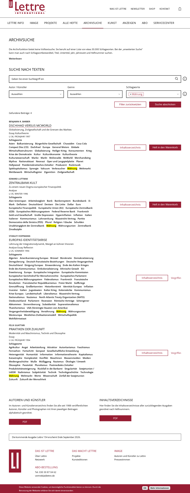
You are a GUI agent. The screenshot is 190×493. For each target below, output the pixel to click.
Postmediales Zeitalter (61, 365)
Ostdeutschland (17, 300)
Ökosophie (14, 365)
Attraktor (52, 347)
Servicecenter (163, 23)
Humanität (32, 354)
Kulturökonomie (51, 154)
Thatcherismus (17, 307)
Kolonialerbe (65, 290)
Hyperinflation (63, 215)
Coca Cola (81, 143)
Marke (35, 157)
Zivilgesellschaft (65, 172)
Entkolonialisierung (47, 268)
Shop (152, 8)
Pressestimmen (122, 459)
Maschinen (56, 357)
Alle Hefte (70, 23)
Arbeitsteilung (37, 347)
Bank (50, 200)
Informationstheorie (66, 354)
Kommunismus (28, 218)
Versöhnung (47, 311)
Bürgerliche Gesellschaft (48, 143)
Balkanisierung (25, 143)
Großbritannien (34, 286)
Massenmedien (72, 357)
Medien (87, 357)
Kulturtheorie (22, 133)
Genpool (40, 350)
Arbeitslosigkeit (36, 200)
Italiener (13, 218)
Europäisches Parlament (74, 275)
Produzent (61, 164)
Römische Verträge (64, 300)
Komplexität (30, 357)
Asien (12, 143)
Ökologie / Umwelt (76, 361)
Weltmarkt (85, 168)
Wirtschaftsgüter (33, 172)
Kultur (37, 154)
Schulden (79, 222)
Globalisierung (42, 150)
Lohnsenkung (45, 218)
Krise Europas (16, 293)
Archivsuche (93, 23)
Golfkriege (79, 282)
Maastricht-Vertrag (65, 218)
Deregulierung (16, 261)
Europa (46, 147)
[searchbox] (36, 94)
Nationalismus (16, 297)
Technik (52, 372)
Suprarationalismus (68, 304)
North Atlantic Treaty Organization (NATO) (62, 297)
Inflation (78, 215)
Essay (12, 133)
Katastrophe (15, 357)
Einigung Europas (34, 265)
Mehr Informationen (160, 488)
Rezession (46, 300)
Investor (13, 290)
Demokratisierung (83, 258)
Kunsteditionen (79, 459)
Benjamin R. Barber (19, 121)
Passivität (28, 365)
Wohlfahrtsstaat (17, 318)
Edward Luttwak (18, 178)
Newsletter (138, 8)
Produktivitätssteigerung (22, 368)
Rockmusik (75, 164)
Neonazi (40, 161)
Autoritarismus (67, 347)
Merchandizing (83, 157)
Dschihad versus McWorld (30, 126)
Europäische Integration (47, 272)
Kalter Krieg (50, 290)
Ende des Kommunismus (22, 268)
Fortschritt (28, 350)
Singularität (71, 368)
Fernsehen (14, 350)
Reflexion (28, 247)
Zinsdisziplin (15, 229)
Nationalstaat (26, 161)
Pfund (48, 222)
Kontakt (165, 8)
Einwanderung (53, 265)
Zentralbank (84, 225)
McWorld (68, 157)
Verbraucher (58, 168)
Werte (37, 375)
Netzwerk (40, 459)
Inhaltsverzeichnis (130, 147)
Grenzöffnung (16, 286)
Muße (34, 361)
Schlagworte (133, 87)
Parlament (33, 300)
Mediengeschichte (18, 361)
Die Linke (60, 204)
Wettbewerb (15, 172)
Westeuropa (15, 314)
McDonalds (55, 157)
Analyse (13, 190)
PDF (25, 421)
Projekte (50, 23)
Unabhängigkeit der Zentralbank (26, 225)
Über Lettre (41, 455)
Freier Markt (65, 282)
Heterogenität (16, 354)
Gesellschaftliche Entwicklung (63, 350)
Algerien (13, 258)
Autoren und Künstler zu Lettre (130, 455)
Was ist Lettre (118, 8)
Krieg (89, 150)
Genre (71, 87)
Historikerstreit (53, 286)
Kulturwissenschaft (19, 157)
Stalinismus (24, 372)
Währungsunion (67, 225)
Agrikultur (14, 347)
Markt (44, 157)
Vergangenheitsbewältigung (24, 311)
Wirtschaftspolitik (67, 314)
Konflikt (43, 357)
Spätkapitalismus (18, 168)
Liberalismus (50, 293)
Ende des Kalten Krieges (76, 265)
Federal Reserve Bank (63, 211)
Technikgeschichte (68, 372)
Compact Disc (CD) (18, 147)
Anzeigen (129, 23)
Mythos (13, 161)
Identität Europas (72, 286)
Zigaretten (49, 172)
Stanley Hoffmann (19, 236)
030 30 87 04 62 (47, 472)
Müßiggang (45, 361)
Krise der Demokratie (20, 154)
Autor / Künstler (18, 87)
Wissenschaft (50, 375)
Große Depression (44, 215)
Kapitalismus (86, 354)
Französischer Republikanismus (40, 282)
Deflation (22, 204)
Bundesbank (79, 200)
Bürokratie (66, 258)
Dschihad (36, 147)
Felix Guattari (17, 325)
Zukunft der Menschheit (33, 379)
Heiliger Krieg (59, 150)
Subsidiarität (49, 304)
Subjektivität (39, 372)
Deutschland (35, 204)
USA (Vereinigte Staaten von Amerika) (47, 307)
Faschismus (83, 347)
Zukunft (13, 379)
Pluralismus (41, 365)
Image (34, 23)
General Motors (60, 147)
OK (145, 488)
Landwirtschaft (34, 293)
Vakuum (45, 168)
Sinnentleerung (31, 304)
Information (46, 354)
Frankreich (83, 211)
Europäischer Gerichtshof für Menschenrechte (33, 275)
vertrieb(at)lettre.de (45, 475)
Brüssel (54, 258)
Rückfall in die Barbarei (50, 368)
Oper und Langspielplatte (60, 161)
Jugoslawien (35, 290)
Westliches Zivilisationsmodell (40, 314)
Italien (88, 215)
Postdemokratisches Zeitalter (38, 164)
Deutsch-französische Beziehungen (45, 261)
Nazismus (32, 297)
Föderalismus (51, 279)
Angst (25, 347)
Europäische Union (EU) (51, 207)
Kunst (112, 23)
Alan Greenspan (17, 200)
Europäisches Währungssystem (33, 211)
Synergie (34, 168)
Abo (145, 23)
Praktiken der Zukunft (27, 329)
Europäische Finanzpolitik (22, 207)
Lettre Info (15, 23)
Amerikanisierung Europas (34, 258)
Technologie (86, 372)
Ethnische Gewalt (69, 268)
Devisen (49, 204)
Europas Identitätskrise (28, 240)
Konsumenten (76, 150)
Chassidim (68, 143)
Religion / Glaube (63, 222)
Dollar (70, 204)
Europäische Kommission (75, 272)
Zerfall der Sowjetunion (71, 375)
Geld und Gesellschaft (20, 215)
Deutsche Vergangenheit (79, 261)
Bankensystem (63, 200)
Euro (78, 204)
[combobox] (36, 94)
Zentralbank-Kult (23, 183)
